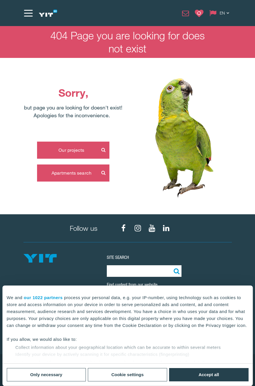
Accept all (209, 374)
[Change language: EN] (220, 13)
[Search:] (175, 271)
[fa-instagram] (137, 228)
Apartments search (71, 173)
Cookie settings (127, 374)
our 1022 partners (43, 297)
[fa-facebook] (123, 228)
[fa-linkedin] (166, 228)
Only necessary (46, 374)
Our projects (71, 150)
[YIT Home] (47, 13)
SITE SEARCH (118, 257)
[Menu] (28, 13)
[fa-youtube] (152, 228)
